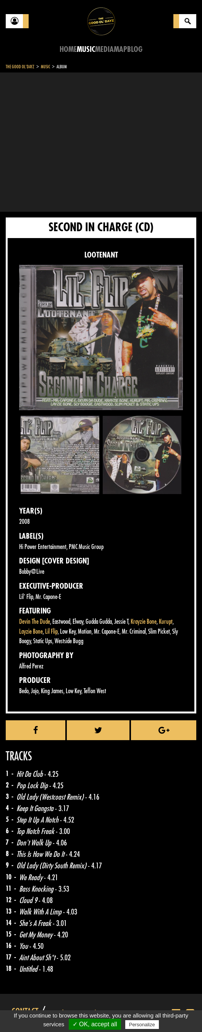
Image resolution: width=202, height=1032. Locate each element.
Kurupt (166, 621)
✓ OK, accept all (95, 1024)
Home (68, 49)
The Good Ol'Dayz (20, 66)
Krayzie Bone (144, 621)
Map (120, 49)
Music (86, 49)
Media (104, 49)
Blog (134, 49)
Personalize (142, 1024)
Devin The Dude (34, 621)
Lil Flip (51, 631)
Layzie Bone (31, 631)
